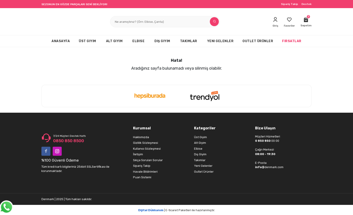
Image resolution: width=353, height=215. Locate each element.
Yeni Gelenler (203, 165)
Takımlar (200, 160)
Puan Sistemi (142, 177)
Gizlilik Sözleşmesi (145, 142)
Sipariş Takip (289, 4)
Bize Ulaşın (265, 128)
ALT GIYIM (114, 41)
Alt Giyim (200, 142)
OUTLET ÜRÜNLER (257, 41)
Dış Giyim (200, 154)
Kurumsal (142, 128)
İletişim (138, 154)
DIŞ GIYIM (162, 41)
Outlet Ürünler (204, 171)
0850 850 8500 (68, 140)
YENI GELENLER (220, 41)
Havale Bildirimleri (145, 171)
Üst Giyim (200, 137)
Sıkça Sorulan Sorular (148, 160)
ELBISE (138, 41)
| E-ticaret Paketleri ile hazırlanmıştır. (176, 210)
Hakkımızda (141, 137)
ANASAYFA (61, 41)
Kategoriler (205, 128)
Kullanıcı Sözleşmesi (147, 148)
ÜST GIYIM (87, 41)
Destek (306, 4)
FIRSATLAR (291, 41)
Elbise (198, 148)
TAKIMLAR (188, 41)
